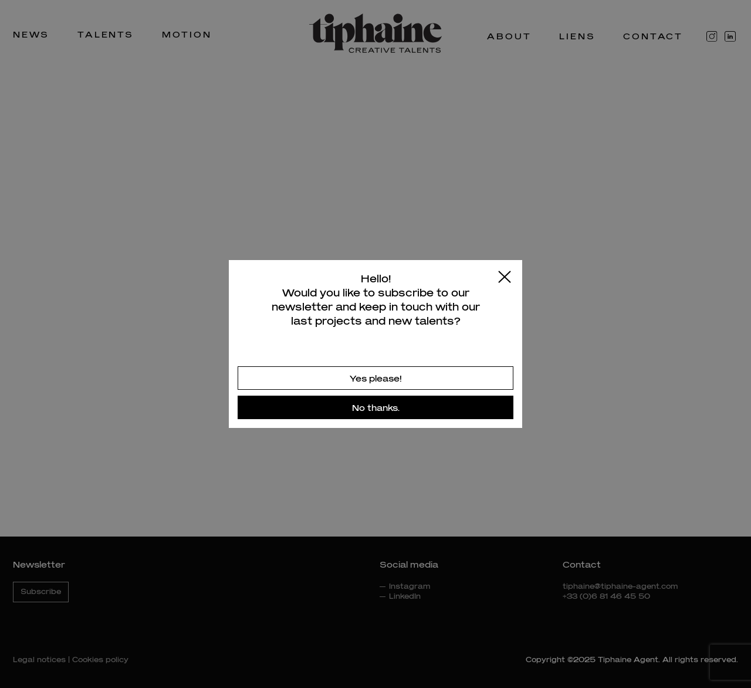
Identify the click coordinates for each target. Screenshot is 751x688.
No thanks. (376, 408)
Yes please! (376, 378)
